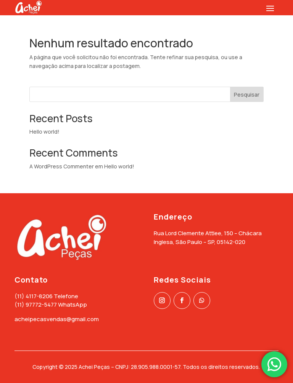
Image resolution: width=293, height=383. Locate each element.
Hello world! (44, 131)
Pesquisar (246, 94)
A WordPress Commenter (61, 166)
